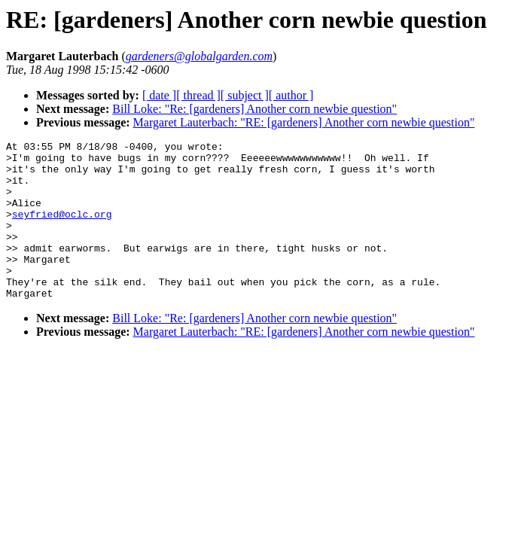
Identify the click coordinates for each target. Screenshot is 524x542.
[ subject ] (245, 95)
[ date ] (159, 95)
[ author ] (291, 95)
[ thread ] (198, 95)
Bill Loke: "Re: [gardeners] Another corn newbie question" (254, 108)
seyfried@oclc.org (62, 229)
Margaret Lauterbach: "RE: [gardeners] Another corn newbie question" (304, 122)
